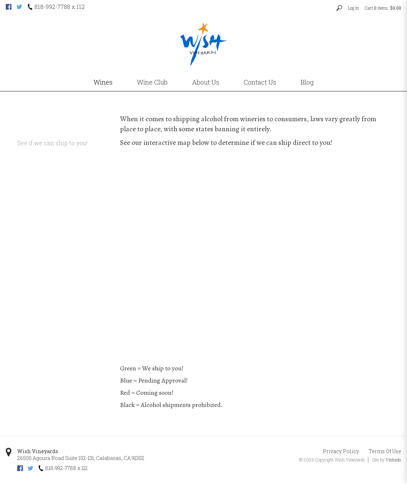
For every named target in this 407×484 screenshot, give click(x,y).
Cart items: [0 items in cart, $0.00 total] (383, 8)
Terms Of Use (385, 451)
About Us (205, 82)
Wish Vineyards (37, 451)
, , (80, 458)
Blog (307, 82)
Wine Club (152, 82)
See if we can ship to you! (52, 143)
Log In (353, 8)
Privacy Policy (341, 451)
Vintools (393, 459)
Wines (103, 82)
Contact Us (260, 82)
